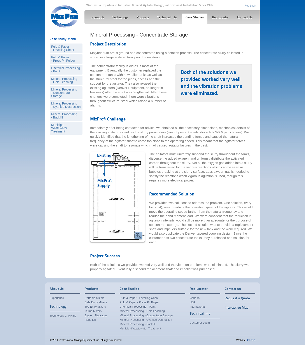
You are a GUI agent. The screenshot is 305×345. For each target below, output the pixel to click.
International (197, 306)
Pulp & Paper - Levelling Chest (139, 298)
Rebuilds (90, 319)
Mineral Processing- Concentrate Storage (64, 93)
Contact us (233, 289)
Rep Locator (199, 289)
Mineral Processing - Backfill (137, 324)
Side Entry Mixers (96, 302)
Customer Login (200, 322)
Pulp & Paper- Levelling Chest (62, 48)
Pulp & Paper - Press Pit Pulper (139, 302)
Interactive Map (237, 308)
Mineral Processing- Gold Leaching (64, 80)
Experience (57, 298)
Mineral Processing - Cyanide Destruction (146, 319)
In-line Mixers (93, 311)
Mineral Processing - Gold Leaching (142, 311)
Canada (195, 298)
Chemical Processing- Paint (65, 69)
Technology (58, 306)
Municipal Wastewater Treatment (59, 128)
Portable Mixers (94, 298)
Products (91, 289)
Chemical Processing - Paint (137, 306)
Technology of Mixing (63, 315)
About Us (57, 289)
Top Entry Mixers (95, 306)
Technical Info (200, 313)
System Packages (96, 315)
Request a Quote (237, 298)
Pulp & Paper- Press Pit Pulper (63, 59)
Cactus (251, 340)
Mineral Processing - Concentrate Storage (146, 315)
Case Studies (129, 289)
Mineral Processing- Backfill (64, 115)
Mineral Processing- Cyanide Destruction (66, 105)
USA (193, 302)
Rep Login (250, 5)
